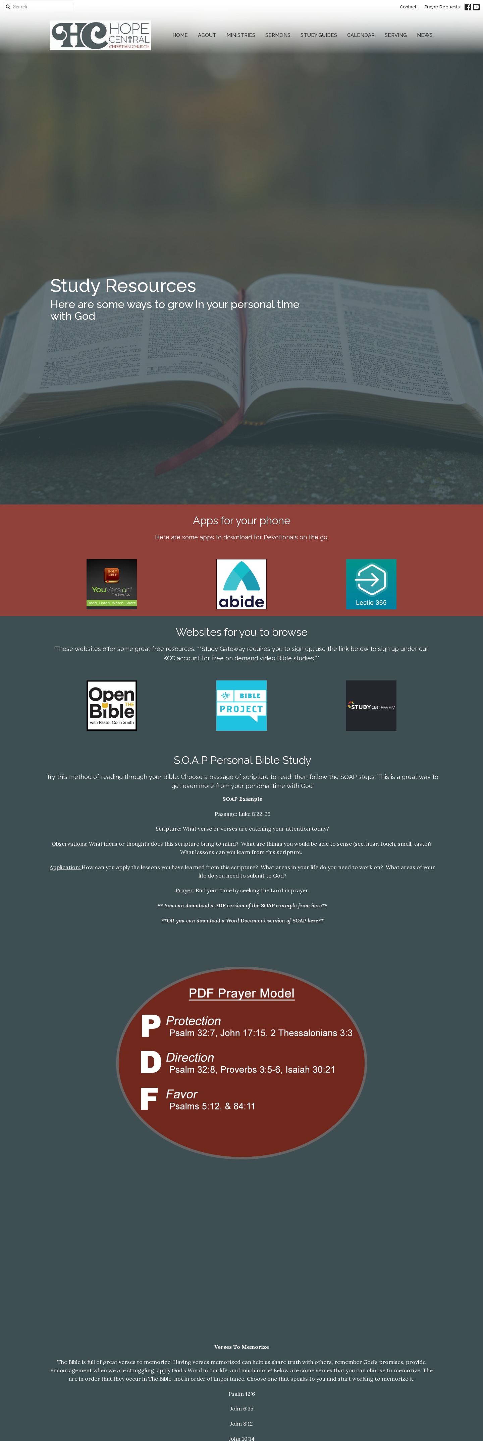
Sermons (277, 35)
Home (180, 35)
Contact (408, 6)
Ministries (240, 35)
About (207, 35)
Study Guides (319, 35)
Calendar (361, 35)
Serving (396, 35)
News (425, 35)
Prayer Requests (442, 6)
